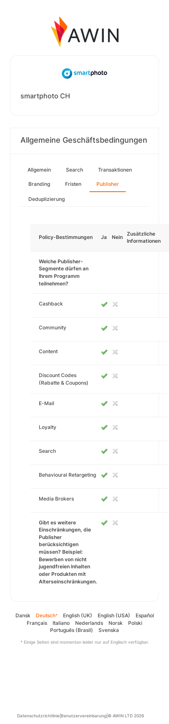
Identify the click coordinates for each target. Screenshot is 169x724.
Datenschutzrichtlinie (38, 715)
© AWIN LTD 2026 (126, 715)
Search (74, 170)
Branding (39, 184)
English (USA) (114, 615)
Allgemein (39, 170)
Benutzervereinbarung (83, 715)
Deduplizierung (46, 199)
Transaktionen (115, 170)
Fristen (73, 184)
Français (37, 623)
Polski (135, 623)
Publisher (107, 184)
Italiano (61, 623)
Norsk (115, 623)
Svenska (108, 630)
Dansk (22, 615)
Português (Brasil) (71, 630)
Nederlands (89, 623)
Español (145, 615)
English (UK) (77, 615)
